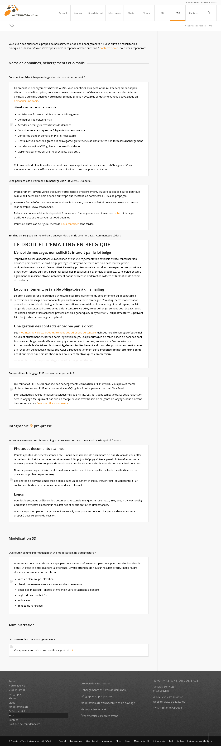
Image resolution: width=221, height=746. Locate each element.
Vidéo (12, 702)
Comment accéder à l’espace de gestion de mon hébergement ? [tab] (47, 77)
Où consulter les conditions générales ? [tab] (32, 640)
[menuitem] (62, 13)
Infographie (15, 694)
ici (73, 650)
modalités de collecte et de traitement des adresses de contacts (58, 332)
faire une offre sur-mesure (52, 403)
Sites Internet (17, 689)
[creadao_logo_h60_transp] (21, 13)
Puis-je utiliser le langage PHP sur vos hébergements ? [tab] (41, 373)
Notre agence (17, 685)
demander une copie (26, 101)
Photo (12, 698)
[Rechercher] (209, 13)
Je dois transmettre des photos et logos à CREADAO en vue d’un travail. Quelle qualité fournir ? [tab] (65, 441)
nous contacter (70, 224)
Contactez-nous (109, 48)
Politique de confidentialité (24, 724)
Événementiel (17, 711)
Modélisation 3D (18, 706)
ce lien (117, 213)
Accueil (13, 681)
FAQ (11, 26)
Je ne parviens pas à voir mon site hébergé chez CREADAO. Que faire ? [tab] (51, 181)
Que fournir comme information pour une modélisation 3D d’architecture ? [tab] (52, 553)
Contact (13, 719)
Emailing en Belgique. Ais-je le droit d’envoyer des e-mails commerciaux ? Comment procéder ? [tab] (65, 236)
